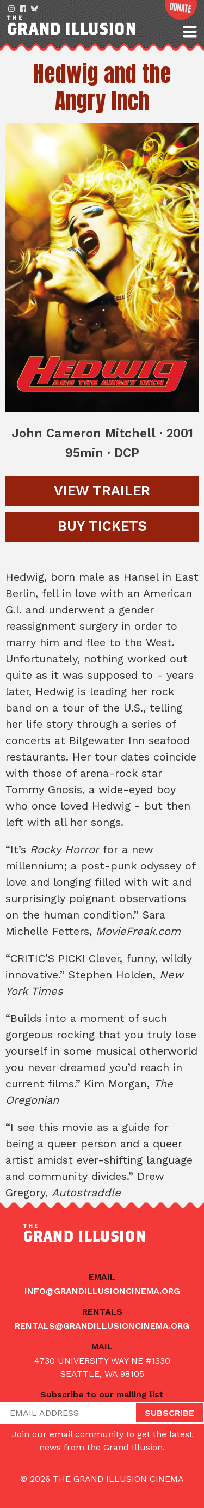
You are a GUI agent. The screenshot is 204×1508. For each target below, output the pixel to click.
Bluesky (34, 8)
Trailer (102, 490)
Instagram (11, 8)
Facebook (22, 8)
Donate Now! (181, 10)
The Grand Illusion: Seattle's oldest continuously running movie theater (90, 27)
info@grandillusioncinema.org (102, 1291)
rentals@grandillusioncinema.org (102, 1326)
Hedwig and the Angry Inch (102, 87)
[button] (190, 32)
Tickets (102, 526)
